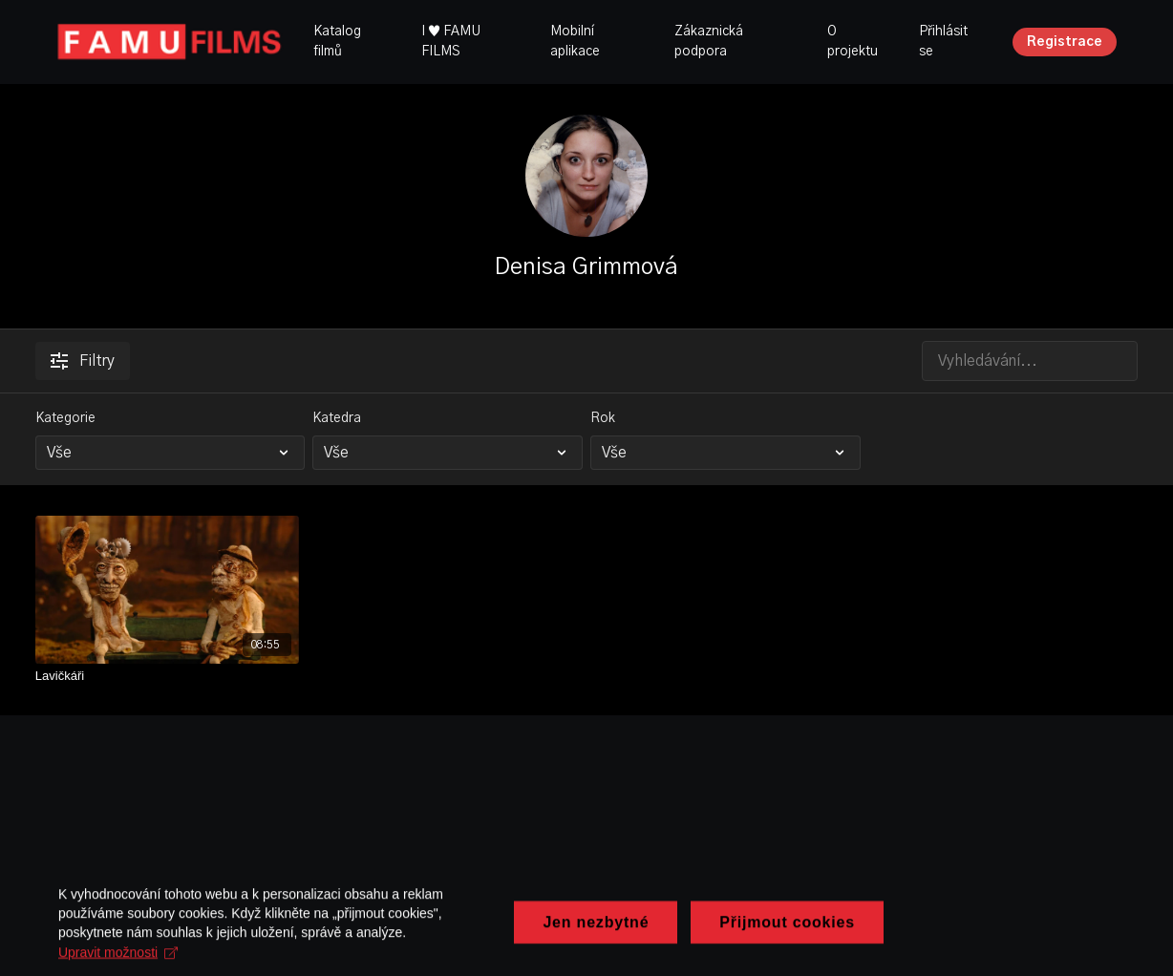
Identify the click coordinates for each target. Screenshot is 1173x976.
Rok (602, 418)
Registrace (1064, 42)
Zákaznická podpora (708, 41)
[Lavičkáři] (167, 676)
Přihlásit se (943, 41)
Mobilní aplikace (575, 41)
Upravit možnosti (610, 960)
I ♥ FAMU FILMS (450, 41)
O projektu (852, 41)
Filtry (83, 361)
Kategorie (65, 418)
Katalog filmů (337, 41)
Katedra (336, 418)
